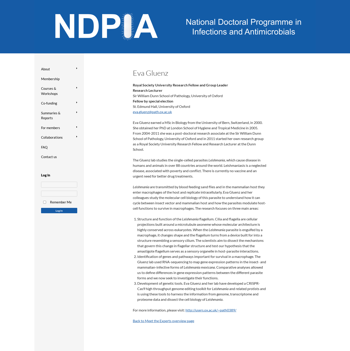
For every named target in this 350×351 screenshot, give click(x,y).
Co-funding (49, 103)
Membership (50, 79)
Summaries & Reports (50, 115)
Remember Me (61, 202)
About (45, 69)
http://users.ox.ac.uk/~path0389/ (210, 310)
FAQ (44, 147)
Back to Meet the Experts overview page (163, 321)
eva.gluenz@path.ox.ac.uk (152, 112)
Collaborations (52, 137)
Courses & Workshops (49, 91)
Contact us (49, 157)
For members (50, 128)
